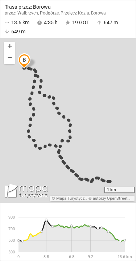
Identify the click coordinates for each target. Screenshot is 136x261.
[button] (9, 47)
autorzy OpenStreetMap (114, 198)
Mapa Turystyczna (72, 198)
